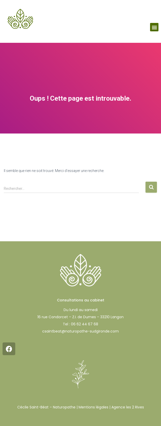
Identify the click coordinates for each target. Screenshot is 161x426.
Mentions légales (93, 407)
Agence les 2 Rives (127, 407)
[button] (154, 27)
